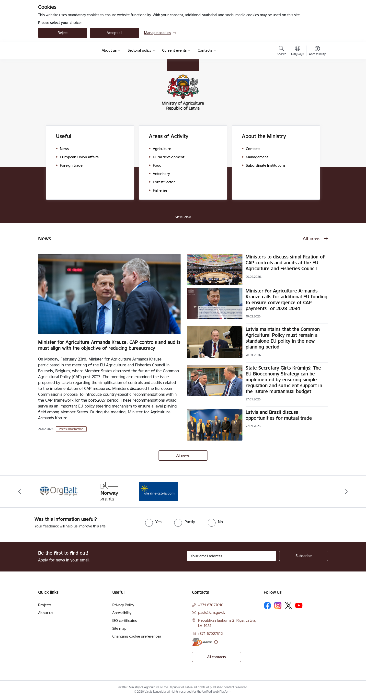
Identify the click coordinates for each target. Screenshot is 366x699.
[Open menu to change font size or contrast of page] (317, 51)
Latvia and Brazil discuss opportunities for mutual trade (279, 415)
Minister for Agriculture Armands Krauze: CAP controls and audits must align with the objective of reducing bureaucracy (109, 345)
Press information (71, 429)
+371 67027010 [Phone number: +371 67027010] (210, 605)
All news (183, 455)
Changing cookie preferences (136, 636)
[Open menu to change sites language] (298, 51)
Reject (62, 32)
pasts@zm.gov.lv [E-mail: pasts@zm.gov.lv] (211, 612)
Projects (44, 605)
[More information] (216, 642)
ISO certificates (124, 620)
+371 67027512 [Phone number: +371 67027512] (210, 633)
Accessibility (121, 612)
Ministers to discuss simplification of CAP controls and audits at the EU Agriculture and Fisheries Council (285, 262)
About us (45, 612)
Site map (119, 628)
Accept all (114, 32)
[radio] (153, 522)
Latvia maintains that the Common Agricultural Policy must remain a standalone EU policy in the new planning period (283, 338)
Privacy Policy (123, 605)
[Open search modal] (281, 51)
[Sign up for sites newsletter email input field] (231, 556)
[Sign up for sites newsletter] (303, 556)
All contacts (216, 656)
